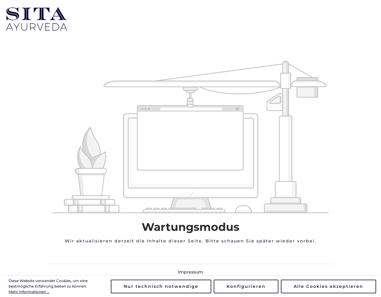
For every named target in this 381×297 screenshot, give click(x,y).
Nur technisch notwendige (161, 286)
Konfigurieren (246, 286)
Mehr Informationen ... (29, 291)
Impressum (190, 272)
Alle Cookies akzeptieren (328, 286)
